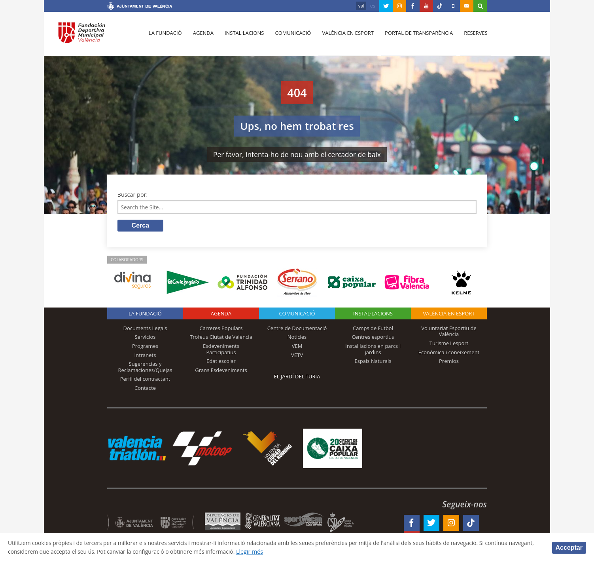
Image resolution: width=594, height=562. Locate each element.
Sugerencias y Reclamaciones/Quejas (145, 367)
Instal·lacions (242, 36)
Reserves (472, 36)
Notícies (297, 337)
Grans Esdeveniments (221, 370)
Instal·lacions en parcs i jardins (373, 350)
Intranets (145, 355)
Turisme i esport (449, 343)
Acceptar (569, 547)
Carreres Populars (220, 328)
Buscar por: (132, 194)
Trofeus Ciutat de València (221, 337)
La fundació (165, 36)
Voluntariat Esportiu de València (449, 332)
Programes (145, 346)
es (372, 6)
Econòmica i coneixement (449, 352)
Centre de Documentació (297, 328)
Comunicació (290, 36)
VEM (297, 346)
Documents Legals (145, 328)
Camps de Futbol (373, 328)
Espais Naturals (372, 361)
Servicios (144, 337)
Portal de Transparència (415, 36)
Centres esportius (373, 337)
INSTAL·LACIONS (373, 314)
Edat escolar (221, 361)
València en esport (345, 36)
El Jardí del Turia (297, 377)
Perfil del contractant (145, 379)
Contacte (145, 388)
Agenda (202, 36)
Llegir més (286, 551)
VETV (297, 355)
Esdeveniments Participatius (221, 350)
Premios (449, 361)
